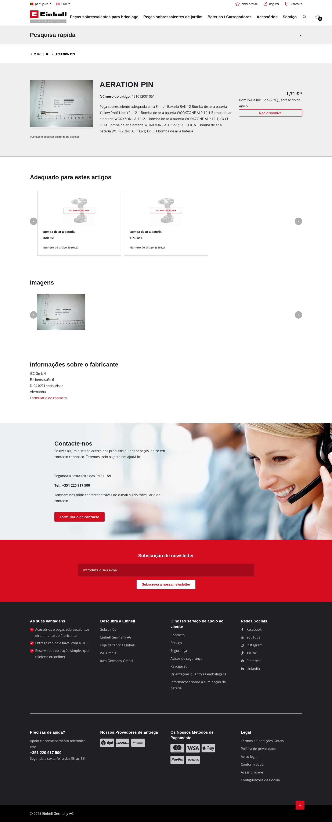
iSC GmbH (108, 653)
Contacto (177, 635)
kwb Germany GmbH (116, 660)
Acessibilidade (252, 772)
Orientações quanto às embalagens (198, 674)
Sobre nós (108, 629)
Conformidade (252, 764)
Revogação (178, 666)
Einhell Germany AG (115, 637)
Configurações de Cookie (260, 780)
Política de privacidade (258, 748)
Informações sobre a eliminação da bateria (198, 685)
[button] (33, 222)
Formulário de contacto (48, 398)
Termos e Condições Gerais (262, 741)
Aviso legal (249, 756)
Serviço (176, 642)
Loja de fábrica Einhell (117, 645)
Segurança (178, 650)
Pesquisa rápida (166, 35)
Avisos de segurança (186, 658)
